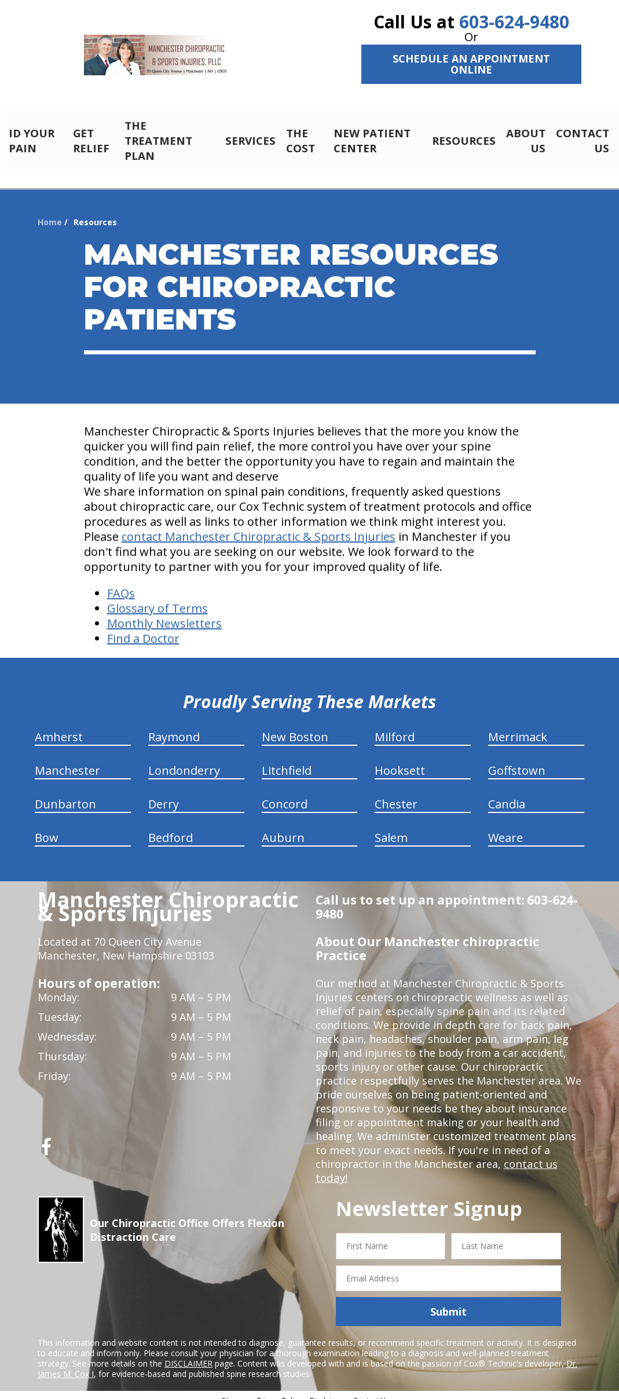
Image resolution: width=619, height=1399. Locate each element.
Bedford (170, 828)
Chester (396, 794)
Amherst (59, 727)
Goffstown (516, 760)
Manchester (67, 760)
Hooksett (400, 760)
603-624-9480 (514, 22)
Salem (391, 828)
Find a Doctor (143, 628)
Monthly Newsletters (164, 613)
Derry (163, 794)
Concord (284, 794)
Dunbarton (65, 794)
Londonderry (184, 760)
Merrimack (517, 727)
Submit (448, 1302)
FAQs (121, 583)
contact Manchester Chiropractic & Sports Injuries (258, 526)
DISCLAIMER (188, 1353)
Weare (505, 828)
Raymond (174, 727)
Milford (395, 727)
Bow (46, 828)
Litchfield (287, 760)
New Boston (295, 727)
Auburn (283, 828)
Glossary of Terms (157, 598)
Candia (506, 794)
